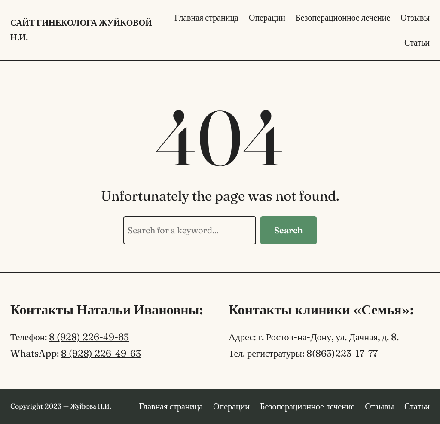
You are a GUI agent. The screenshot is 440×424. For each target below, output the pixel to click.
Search (288, 230)
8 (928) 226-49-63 (89, 337)
